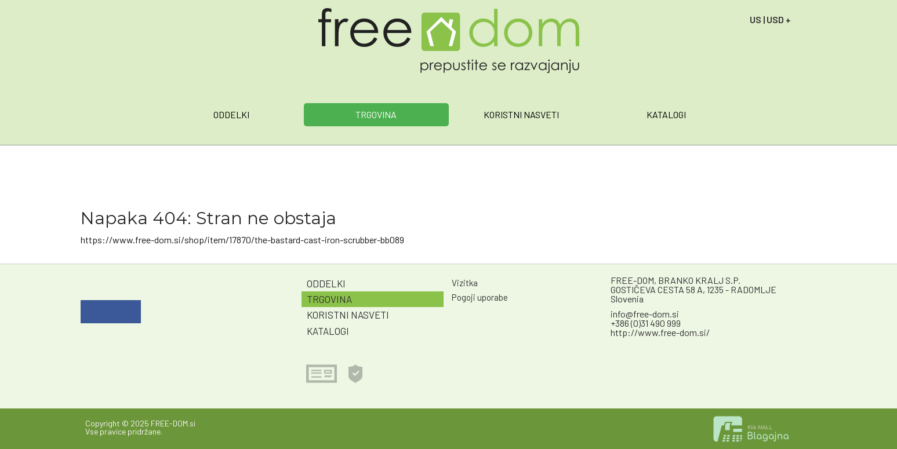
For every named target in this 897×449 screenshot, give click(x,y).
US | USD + (770, 19)
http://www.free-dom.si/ (660, 332)
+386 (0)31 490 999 (646, 322)
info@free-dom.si (645, 313)
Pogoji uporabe (480, 297)
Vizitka (465, 283)
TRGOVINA (376, 114)
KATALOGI (666, 114)
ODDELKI (231, 114)
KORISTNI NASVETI (521, 114)
